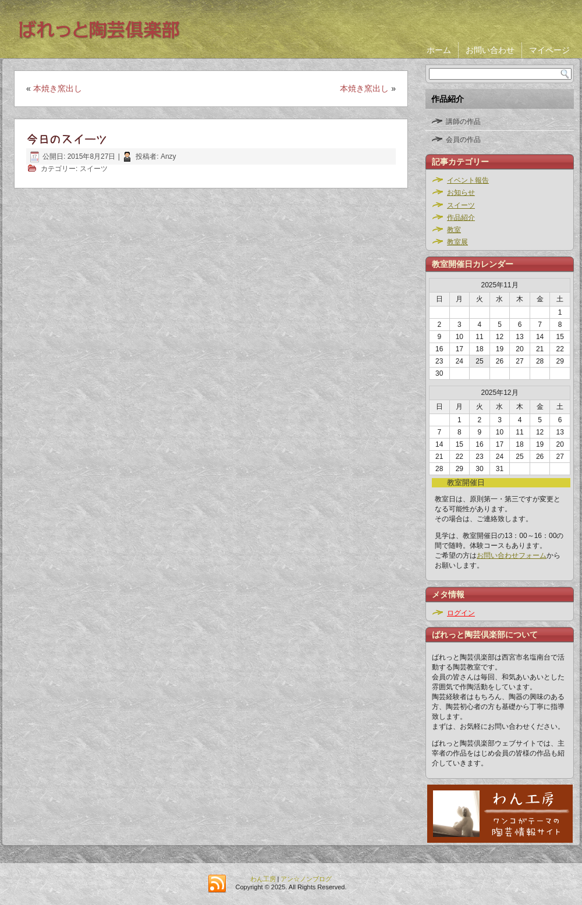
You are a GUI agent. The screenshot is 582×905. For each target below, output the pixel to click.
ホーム (439, 50)
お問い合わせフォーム (511, 555)
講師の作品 (463, 121)
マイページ (549, 50)
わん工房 (263, 878)
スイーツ (94, 169)
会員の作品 (463, 140)
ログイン (461, 613)
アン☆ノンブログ (306, 878)
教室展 (457, 242)
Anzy (168, 156)
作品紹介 (461, 217)
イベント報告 (468, 180)
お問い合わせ (490, 50)
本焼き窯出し (57, 88)
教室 (454, 230)
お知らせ (461, 192)
